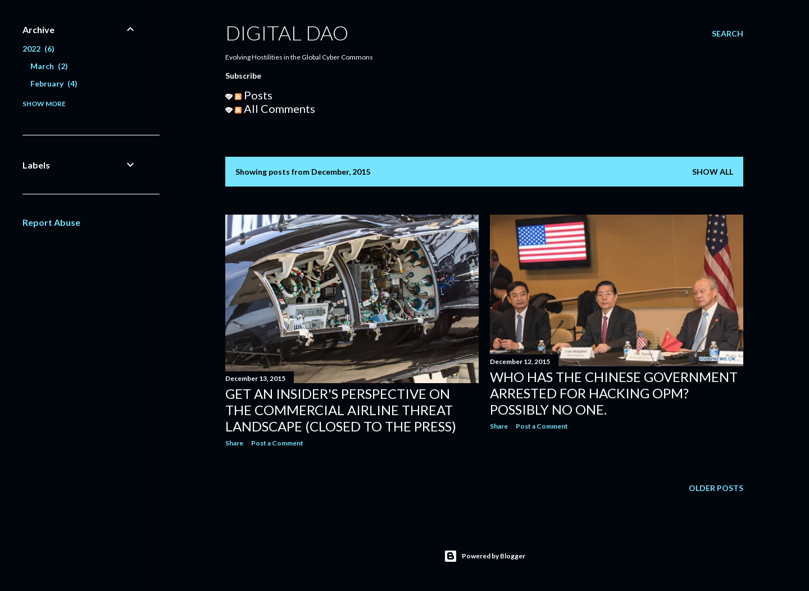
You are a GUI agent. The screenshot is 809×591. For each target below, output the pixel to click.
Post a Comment (277, 443)
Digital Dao (286, 32)
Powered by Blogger (484, 556)
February (54, 83)
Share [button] (234, 443)
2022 (38, 48)
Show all (712, 171)
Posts (253, 95)
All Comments (275, 108)
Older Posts (716, 488)
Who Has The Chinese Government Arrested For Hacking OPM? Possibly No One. (614, 393)
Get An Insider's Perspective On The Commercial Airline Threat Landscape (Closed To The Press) (340, 409)
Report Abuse (51, 222)
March (49, 66)
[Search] (727, 33)
